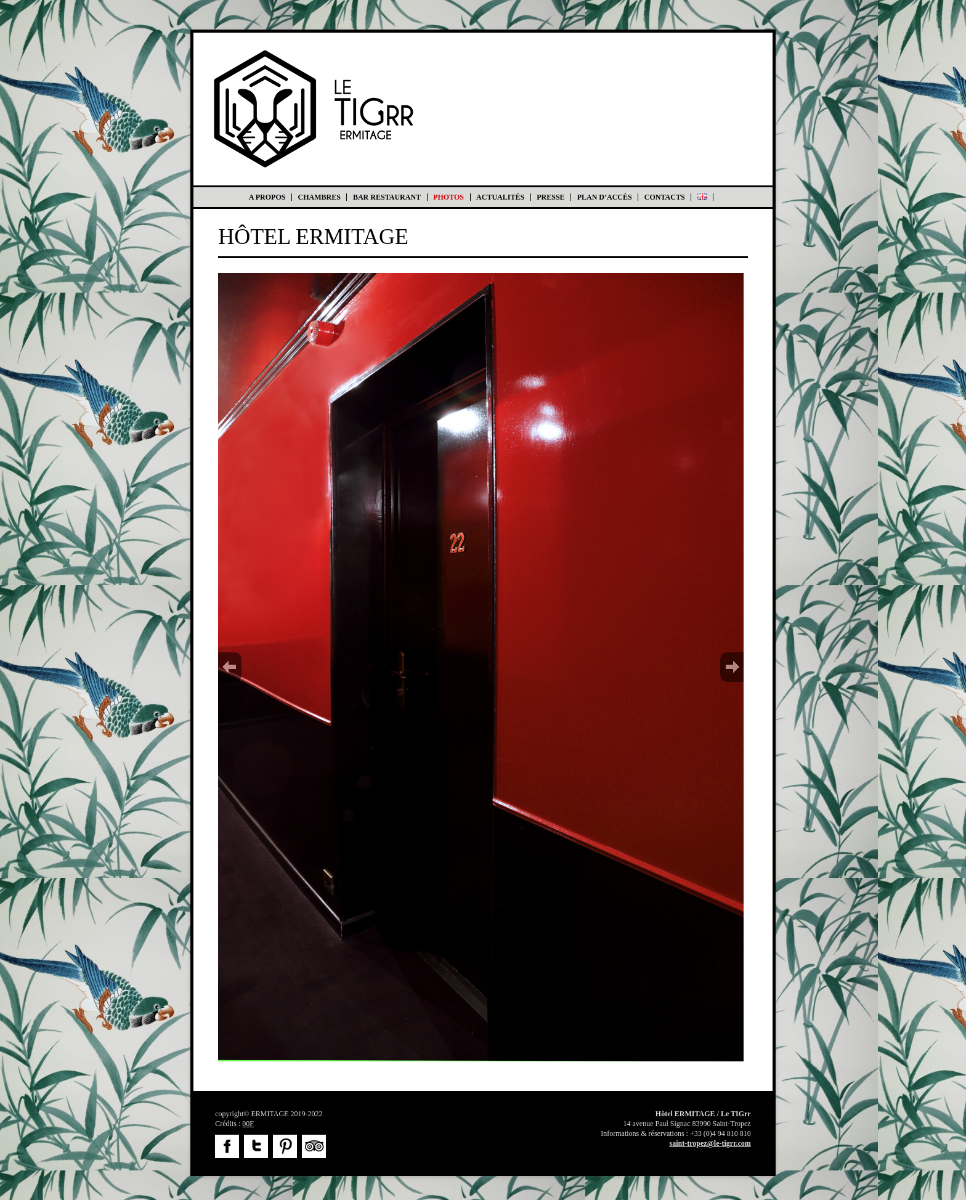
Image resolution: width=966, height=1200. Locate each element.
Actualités (500, 197)
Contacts (664, 197)
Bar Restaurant (387, 197)
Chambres (319, 197)
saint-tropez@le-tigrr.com (710, 1143)
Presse (550, 197)
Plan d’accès (604, 197)
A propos (267, 197)
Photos (448, 197)
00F (248, 1123)
